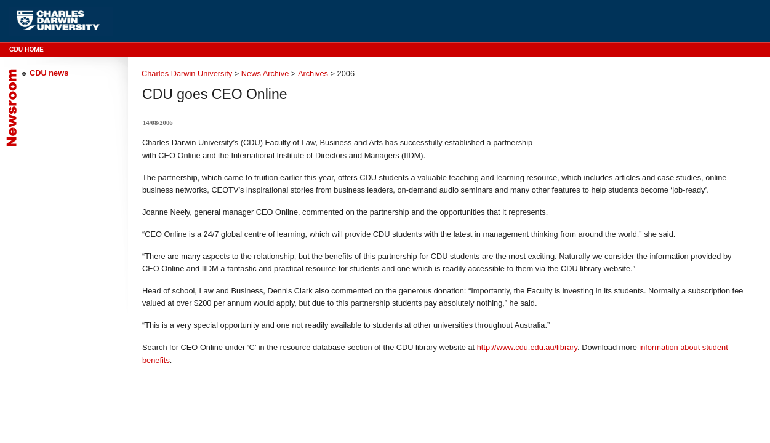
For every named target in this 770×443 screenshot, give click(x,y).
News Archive (265, 73)
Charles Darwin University (187, 73)
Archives (313, 73)
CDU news (49, 73)
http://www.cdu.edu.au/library (527, 347)
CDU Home (26, 49)
